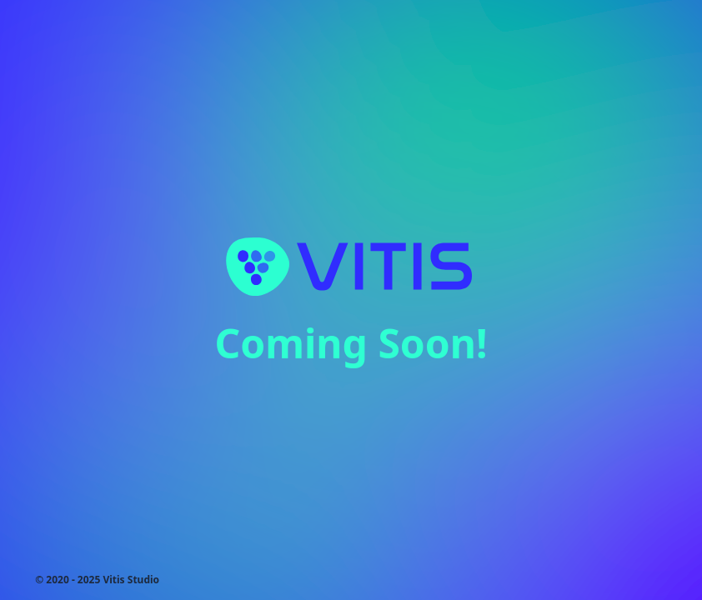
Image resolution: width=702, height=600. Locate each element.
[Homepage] (351, 266)
